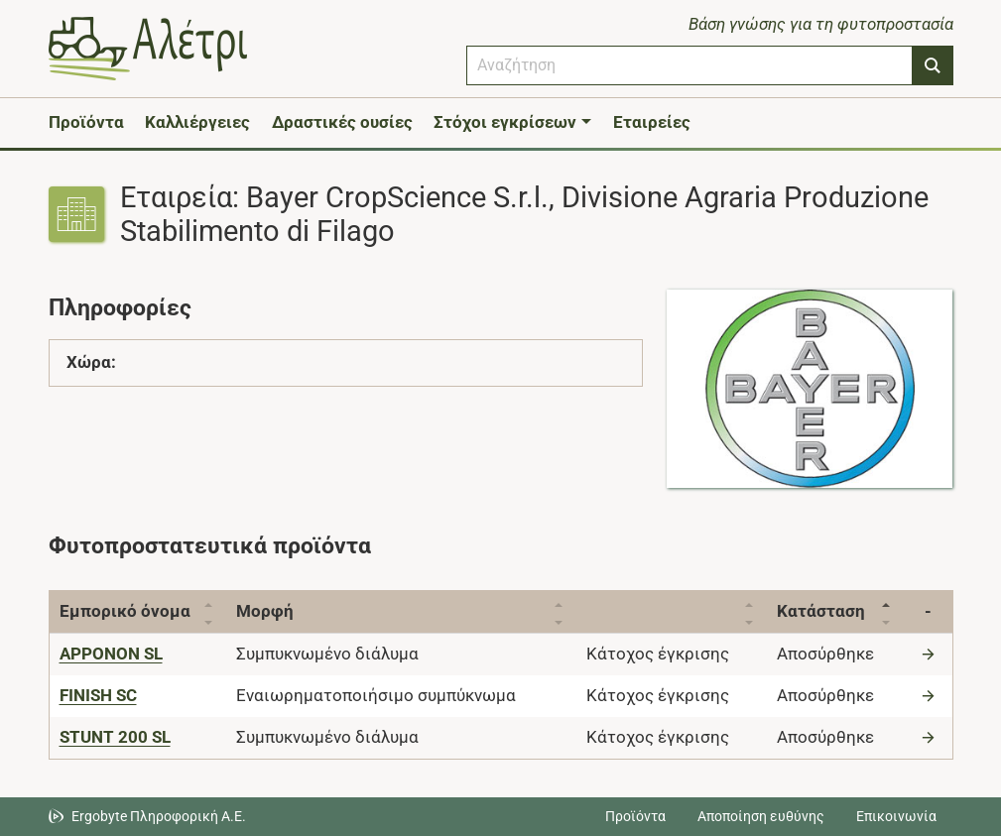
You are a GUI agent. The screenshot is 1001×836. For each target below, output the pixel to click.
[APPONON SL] (111, 653)
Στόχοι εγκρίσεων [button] (505, 122)
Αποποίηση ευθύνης (760, 816)
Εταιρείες (651, 122)
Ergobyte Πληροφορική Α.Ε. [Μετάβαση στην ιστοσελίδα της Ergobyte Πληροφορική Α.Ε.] (158, 816)
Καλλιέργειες (197, 122)
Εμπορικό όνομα (125, 611)
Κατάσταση (821, 611)
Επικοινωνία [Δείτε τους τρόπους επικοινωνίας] (896, 816)
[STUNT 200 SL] (115, 737)
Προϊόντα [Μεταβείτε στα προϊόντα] (635, 816)
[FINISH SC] (98, 695)
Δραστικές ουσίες (342, 122)
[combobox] (689, 65)
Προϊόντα (86, 122)
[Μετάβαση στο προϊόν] (930, 653)
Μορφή (265, 611)
